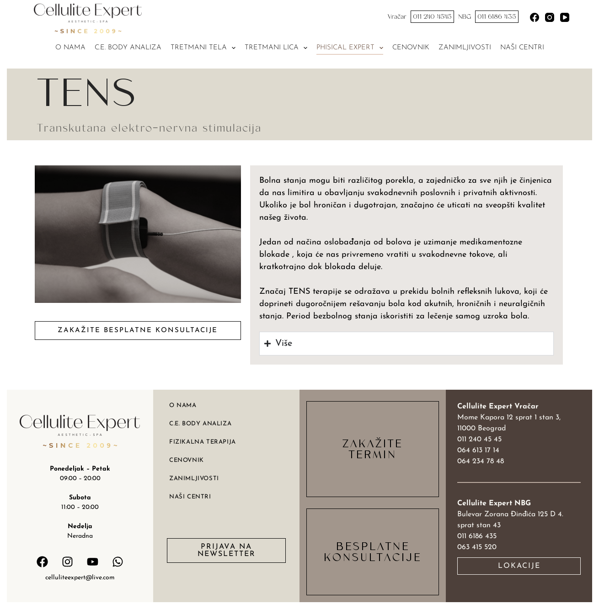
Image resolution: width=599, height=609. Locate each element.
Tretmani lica (278, 47)
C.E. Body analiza (128, 47)
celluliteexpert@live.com (80, 577)
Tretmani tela (205, 47)
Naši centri (522, 47)
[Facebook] (534, 17)
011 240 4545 (432, 17)
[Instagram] (549, 17)
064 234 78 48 (480, 461)
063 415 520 (477, 547)
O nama (70, 47)
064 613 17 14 (478, 450)
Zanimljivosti (465, 47)
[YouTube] (564, 17)
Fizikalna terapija (202, 442)
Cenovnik (410, 47)
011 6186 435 (496, 17)
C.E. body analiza (200, 424)
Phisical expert (351, 47)
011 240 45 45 (479, 439)
